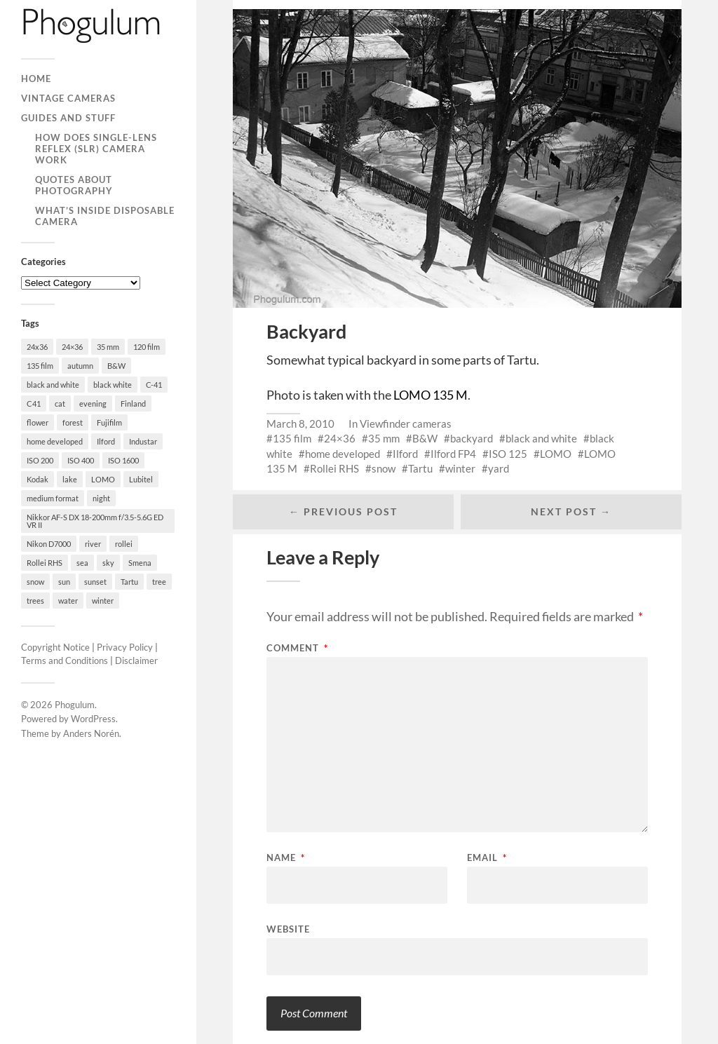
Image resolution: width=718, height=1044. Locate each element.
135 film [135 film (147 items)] (40, 365)
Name (285, 857)
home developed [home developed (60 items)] (55, 441)
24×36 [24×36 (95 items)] (72, 346)
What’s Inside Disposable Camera (105, 216)
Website (288, 928)
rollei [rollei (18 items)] (124, 543)
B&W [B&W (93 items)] (116, 365)
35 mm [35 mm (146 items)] (108, 346)
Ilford (405, 453)
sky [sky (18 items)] (108, 562)
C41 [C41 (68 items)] (34, 403)
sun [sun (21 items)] (64, 581)
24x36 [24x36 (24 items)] (37, 346)
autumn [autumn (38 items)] (80, 365)
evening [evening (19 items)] (93, 403)
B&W (425, 438)
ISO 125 (508, 453)
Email (487, 857)
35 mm (384, 438)
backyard (471, 438)
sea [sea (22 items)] (82, 562)
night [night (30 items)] (101, 498)
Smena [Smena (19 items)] (139, 562)
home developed (342, 453)
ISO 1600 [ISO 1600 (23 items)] (123, 460)
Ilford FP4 (453, 453)
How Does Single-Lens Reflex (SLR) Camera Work (96, 148)
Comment (297, 648)
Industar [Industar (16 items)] (143, 441)
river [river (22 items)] (93, 543)
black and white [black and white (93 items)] (53, 384)
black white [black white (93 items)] (112, 384)
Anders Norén (91, 733)
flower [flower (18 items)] (37, 422)
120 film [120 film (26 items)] (146, 346)
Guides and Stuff (68, 117)
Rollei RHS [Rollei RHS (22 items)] (44, 562)
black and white (541, 438)
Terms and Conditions (64, 660)
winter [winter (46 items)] (103, 600)
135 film (292, 438)
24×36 (339, 438)
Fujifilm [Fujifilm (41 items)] (109, 422)
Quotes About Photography (74, 185)
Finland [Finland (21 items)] (133, 403)
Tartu (420, 468)
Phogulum (75, 704)
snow (383, 468)
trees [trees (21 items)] (35, 600)
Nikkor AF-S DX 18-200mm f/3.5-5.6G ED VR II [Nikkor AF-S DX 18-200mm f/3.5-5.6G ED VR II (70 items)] (95, 521)
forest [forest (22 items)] (72, 422)
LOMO (555, 453)
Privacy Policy (125, 647)
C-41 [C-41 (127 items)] (154, 384)
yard (498, 468)
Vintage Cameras (68, 98)
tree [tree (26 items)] (159, 581)
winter (460, 468)
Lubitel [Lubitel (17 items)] (141, 479)
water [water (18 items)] (68, 600)
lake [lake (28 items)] (69, 479)
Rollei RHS (334, 468)
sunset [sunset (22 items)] (95, 581)
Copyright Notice (55, 647)
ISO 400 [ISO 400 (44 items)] (80, 460)
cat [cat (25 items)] (60, 403)
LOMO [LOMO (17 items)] (103, 479)
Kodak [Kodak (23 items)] (37, 479)
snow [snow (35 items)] (35, 581)
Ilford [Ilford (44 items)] (106, 441)
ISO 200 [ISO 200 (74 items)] (40, 460)
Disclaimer (136, 660)
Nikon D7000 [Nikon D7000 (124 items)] (49, 543)
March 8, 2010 (300, 423)
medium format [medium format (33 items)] (53, 498)
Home (36, 78)
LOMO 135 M (430, 394)
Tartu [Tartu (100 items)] (129, 581)
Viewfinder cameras (406, 423)
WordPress (93, 718)
